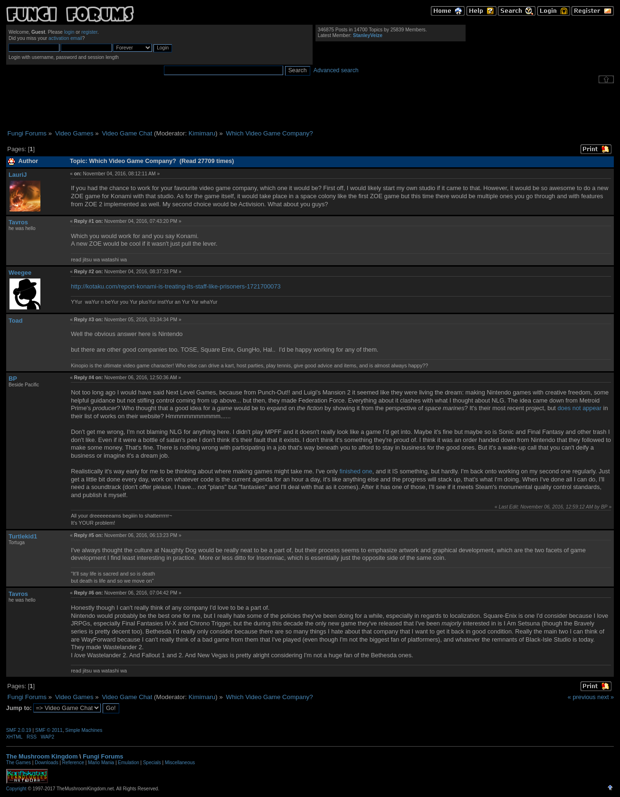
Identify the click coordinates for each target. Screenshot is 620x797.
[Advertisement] (310, 106)
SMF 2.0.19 (18, 730)
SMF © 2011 (49, 730)
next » (605, 697)
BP (13, 378)
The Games (18, 762)
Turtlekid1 (23, 536)
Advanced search (336, 70)
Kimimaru (202, 133)
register (89, 32)
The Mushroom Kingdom (42, 756)
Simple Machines (83, 730)
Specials (152, 762)
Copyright (16, 788)
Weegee (20, 272)
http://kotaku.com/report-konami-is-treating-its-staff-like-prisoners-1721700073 (175, 286)
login (69, 32)
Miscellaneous (180, 762)
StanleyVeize (367, 35)
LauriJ (18, 174)
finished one (356, 471)
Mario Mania (101, 762)
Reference (73, 762)
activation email (65, 38)
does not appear (579, 408)
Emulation (128, 762)
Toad (16, 320)
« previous (582, 697)
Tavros (18, 222)
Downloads (46, 762)
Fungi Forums (103, 756)
